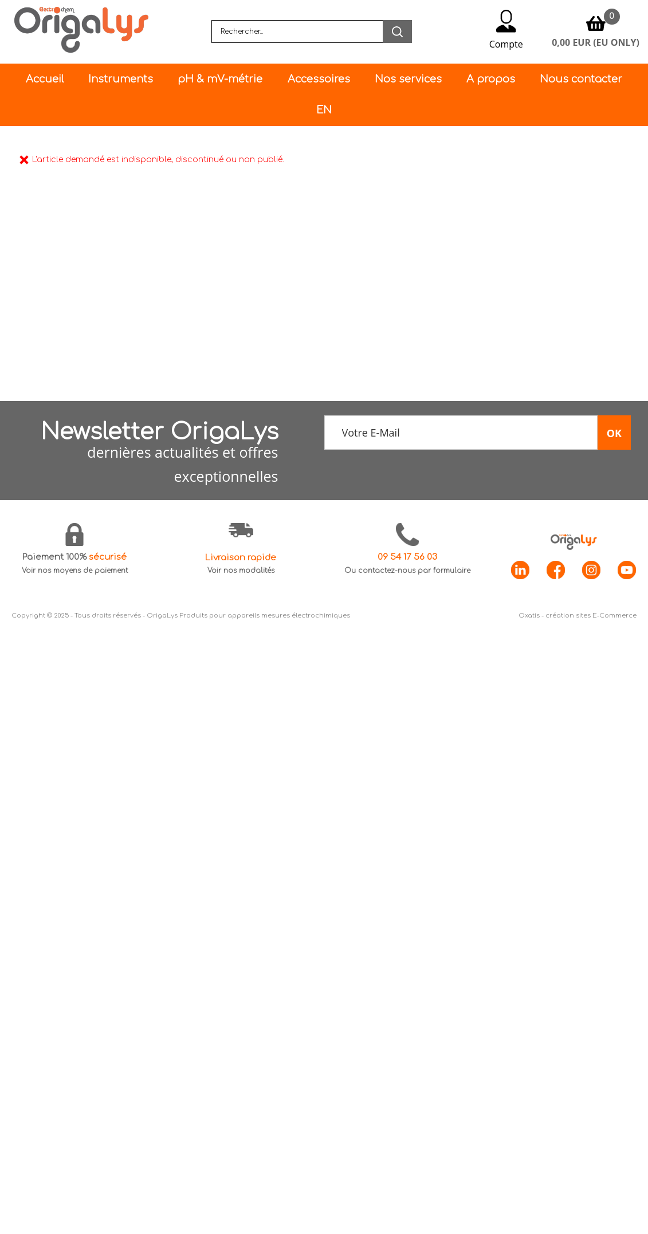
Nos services (408, 79)
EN (324, 110)
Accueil (45, 79)
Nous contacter (581, 79)
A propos (490, 79)
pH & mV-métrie (220, 79)
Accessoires (319, 79)
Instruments (120, 79)
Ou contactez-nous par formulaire (407, 571)
